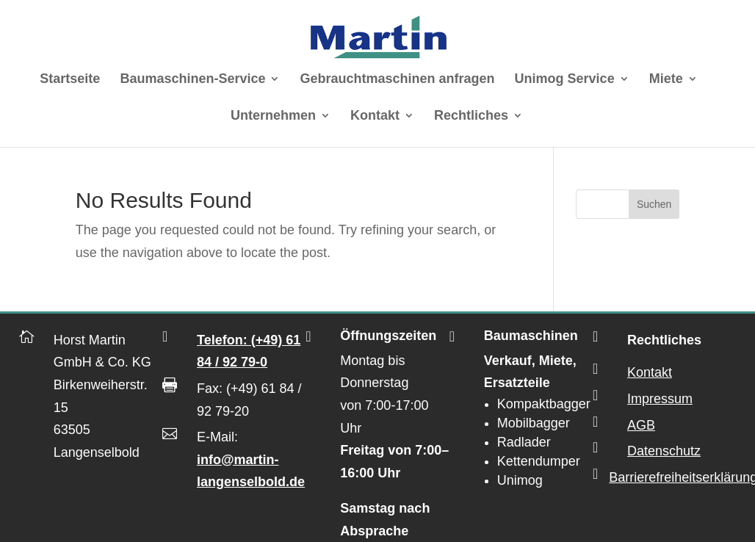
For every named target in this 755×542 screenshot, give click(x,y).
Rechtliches (471, 116)
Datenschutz (664, 451)
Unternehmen (273, 116)
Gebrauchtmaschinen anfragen (397, 79)
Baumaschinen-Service (192, 79)
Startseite (70, 79)
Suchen (654, 204)
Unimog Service (565, 79)
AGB (641, 425)
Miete (666, 79)
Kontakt (375, 116)
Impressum (660, 398)
